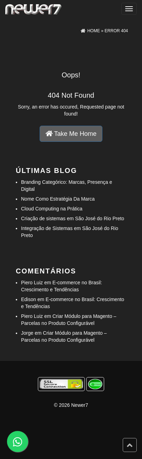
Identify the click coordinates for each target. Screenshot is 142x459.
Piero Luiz (32, 282)
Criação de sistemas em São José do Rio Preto (72, 218)
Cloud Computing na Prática (51, 208)
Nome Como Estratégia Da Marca (58, 199)
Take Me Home (71, 133)
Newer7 (79, 405)
